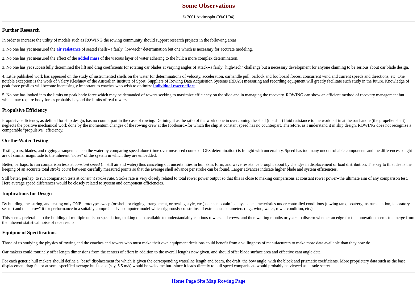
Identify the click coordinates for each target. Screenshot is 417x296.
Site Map (206, 281)
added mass (89, 58)
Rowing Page (231, 281)
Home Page (184, 281)
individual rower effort (174, 86)
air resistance (69, 49)
